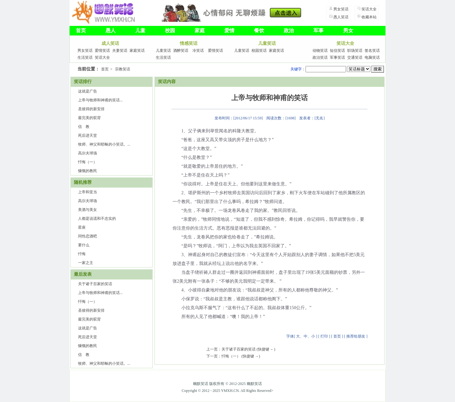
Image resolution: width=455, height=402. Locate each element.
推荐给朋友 (355, 336)
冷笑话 (198, 50)
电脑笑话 (372, 57)
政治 (289, 30)
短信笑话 (337, 50)
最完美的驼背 (89, 118)
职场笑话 (354, 50)
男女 (348, 30)
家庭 (200, 30)
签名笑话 (372, 50)
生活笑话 (85, 57)
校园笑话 (259, 50)
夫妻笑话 (119, 50)
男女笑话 (341, 9)
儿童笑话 (163, 50)
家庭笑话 (137, 50)
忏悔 (82, 254)
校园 (170, 30)
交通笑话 (354, 57)
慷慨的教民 (87, 171)
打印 (324, 336)
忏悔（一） (87, 162)
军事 (318, 30)
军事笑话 (337, 57)
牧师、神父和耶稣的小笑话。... (104, 144)
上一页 (212, 349)
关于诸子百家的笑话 (95, 284)
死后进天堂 (87, 135)
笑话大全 (369, 9)
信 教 (83, 126)
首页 (81, 30)
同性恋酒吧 (87, 236)
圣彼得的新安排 (91, 109)
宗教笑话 (122, 69)
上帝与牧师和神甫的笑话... (100, 100)
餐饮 (259, 30)
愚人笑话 (341, 17)
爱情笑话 (102, 50)
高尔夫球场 (87, 153)
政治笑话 (320, 57)
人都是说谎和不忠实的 (97, 218)
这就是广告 (87, 91)
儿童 (140, 30)
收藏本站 (369, 17)
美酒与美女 (87, 209)
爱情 (229, 30)
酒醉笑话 (180, 50)
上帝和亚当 (87, 192)
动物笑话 (320, 50)
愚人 (111, 30)
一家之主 (85, 263)
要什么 (83, 245)
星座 (82, 227)
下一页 (212, 356)
